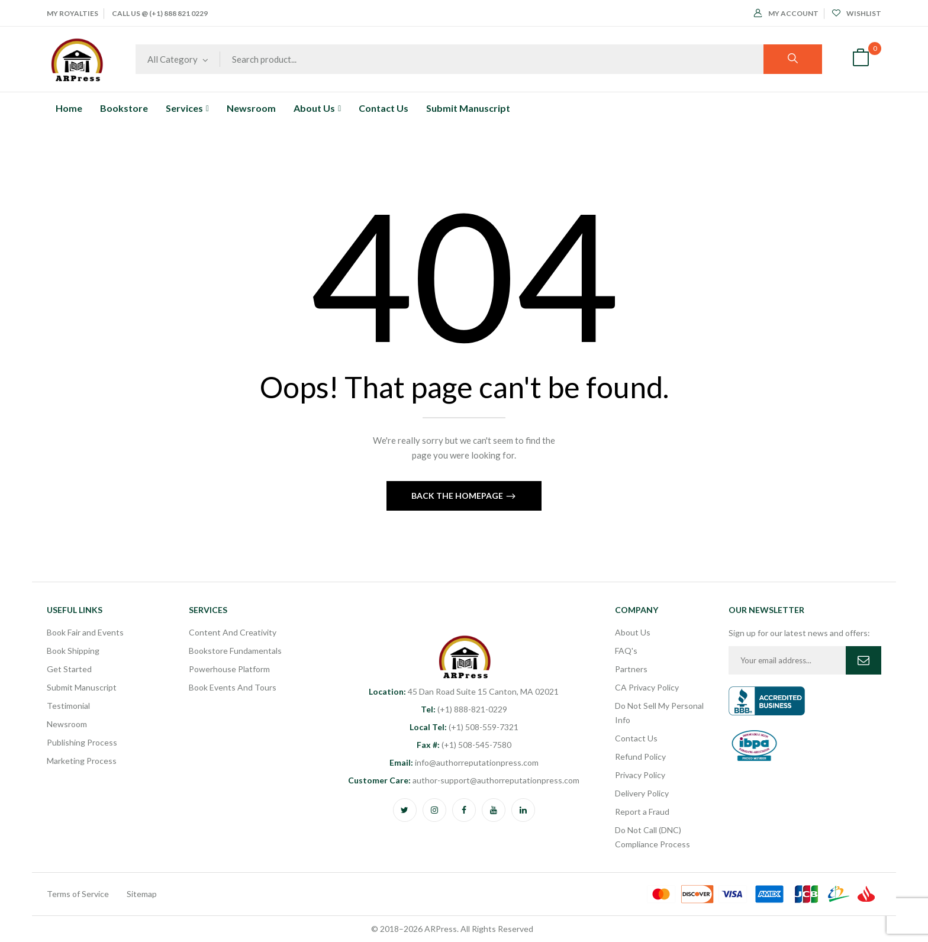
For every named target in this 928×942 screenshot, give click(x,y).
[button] (860, 59)
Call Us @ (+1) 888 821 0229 (160, 13)
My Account (786, 13)
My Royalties (72, 13)
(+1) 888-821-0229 (464, 709)
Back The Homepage (458, 496)
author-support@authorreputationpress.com (463, 780)
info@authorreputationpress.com (464, 762)
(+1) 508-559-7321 (464, 727)
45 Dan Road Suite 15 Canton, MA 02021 (464, 691)
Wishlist (856, 13)
